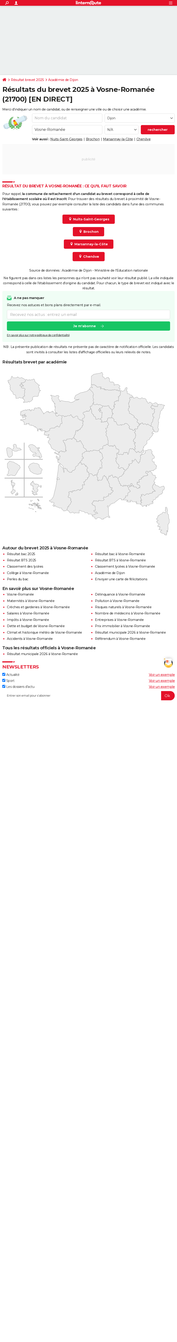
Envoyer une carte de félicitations (121, 579)
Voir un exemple (162, 675)
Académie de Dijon (63, 80)
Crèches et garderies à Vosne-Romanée (38, 607)
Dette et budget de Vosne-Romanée (36, 626)
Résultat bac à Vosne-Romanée (120, 554)
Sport (8, 681)
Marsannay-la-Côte (118, 139)
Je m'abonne (84, 326)
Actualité (10, 675)
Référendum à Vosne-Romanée (120, 639)
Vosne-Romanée (20, 594)
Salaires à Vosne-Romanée (28, 613)
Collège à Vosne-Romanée (28, 573)
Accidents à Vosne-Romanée (30, 639)
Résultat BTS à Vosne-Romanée (120, 560)
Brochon (93, 139)
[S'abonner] (88, 695)
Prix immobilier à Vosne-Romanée (122, 626)
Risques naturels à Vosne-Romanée (123, 607)
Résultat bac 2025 (21, 554)
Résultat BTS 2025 (21, 560)
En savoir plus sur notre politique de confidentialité (38, 335)
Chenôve (143, 139)
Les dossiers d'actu (18, 687)
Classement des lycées (25, 566)
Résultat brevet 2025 (27, 80)
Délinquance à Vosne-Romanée (120, 594)
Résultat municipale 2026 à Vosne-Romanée (130, 632)
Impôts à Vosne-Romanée (28, 620)
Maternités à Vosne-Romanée (30, 601)
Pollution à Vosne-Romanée (117, 601)
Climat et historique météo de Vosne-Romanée (44, 632)
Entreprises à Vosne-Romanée (119, 620)
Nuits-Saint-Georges (66, 139)
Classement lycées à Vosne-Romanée (125, 566)
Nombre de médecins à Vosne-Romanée (127, 613)
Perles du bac (17, 579)
